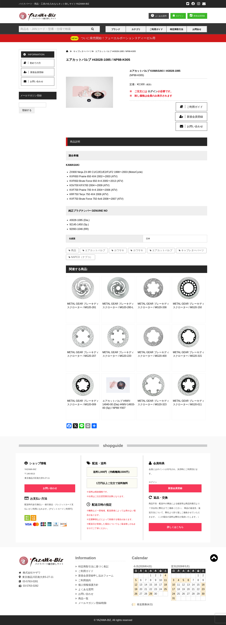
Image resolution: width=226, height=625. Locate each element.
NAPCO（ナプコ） (81, 257)
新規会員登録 (195, 116)
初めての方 (32, 63)
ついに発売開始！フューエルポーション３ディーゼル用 (118, 38)
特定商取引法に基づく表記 (93, 566)
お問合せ (196, 29)
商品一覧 (83, 598)
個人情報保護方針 (88, 585)
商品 (73, 250)
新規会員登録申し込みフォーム (95, 575)
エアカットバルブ (95, 250)
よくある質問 (85, 589)
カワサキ (119, 250)
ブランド (115, 29)
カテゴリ (136, 29)
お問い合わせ (195, 126)
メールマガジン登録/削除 (92, 603)
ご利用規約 (84, 580)
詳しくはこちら (175, 527)
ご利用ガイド (156, 29)
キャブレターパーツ (192, 250)
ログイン (179, 16)
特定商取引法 (176, 29)
